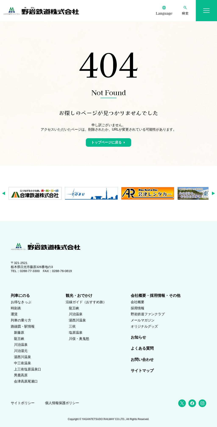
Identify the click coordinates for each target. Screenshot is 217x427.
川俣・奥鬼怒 (79, 338)
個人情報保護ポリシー (62, 403)
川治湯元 (21, 351)
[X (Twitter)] (182, 403)
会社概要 (137, 302)
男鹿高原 (21, 375)
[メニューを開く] (206, 10)
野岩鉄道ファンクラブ (148, 314)
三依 (72, 326)
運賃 (14, 314)
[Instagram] (202, 403)
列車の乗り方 (21, 320)
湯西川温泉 (22, 357)
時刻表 (16, 308)
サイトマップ (142, 370)
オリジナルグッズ (144, 326)
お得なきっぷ (21, 302)
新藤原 (19, 332)
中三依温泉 (22, 363)
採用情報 (137, 308)
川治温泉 (21, 344)
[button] (5, 193)
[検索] (185, 10)
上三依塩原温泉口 (27, 369)
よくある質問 (142, 348)
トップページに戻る (106, 142)
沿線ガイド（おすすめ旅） (86, 302)
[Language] (164, 10)
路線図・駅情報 (23, 326)
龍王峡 (19, 338)
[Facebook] (192, 403)
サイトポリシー (23, 403)
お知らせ (138, 337)
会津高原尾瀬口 (26, 381)
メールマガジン (142, 320)
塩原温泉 (75, 332)
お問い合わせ (142, 359)
